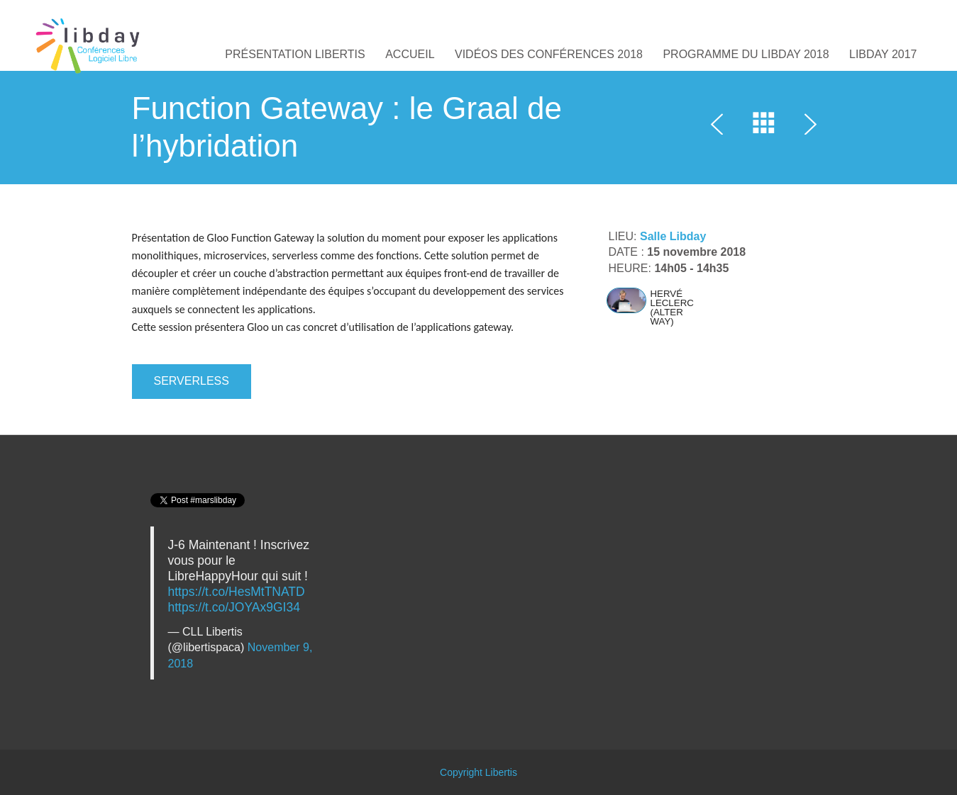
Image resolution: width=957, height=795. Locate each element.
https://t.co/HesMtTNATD (236, 592)
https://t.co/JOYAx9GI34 (234, 607)
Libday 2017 (883, 54)
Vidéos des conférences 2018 (549, 54)
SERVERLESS (191, 381)
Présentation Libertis (295, 54)
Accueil (409, 54)
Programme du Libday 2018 (746, 54)
